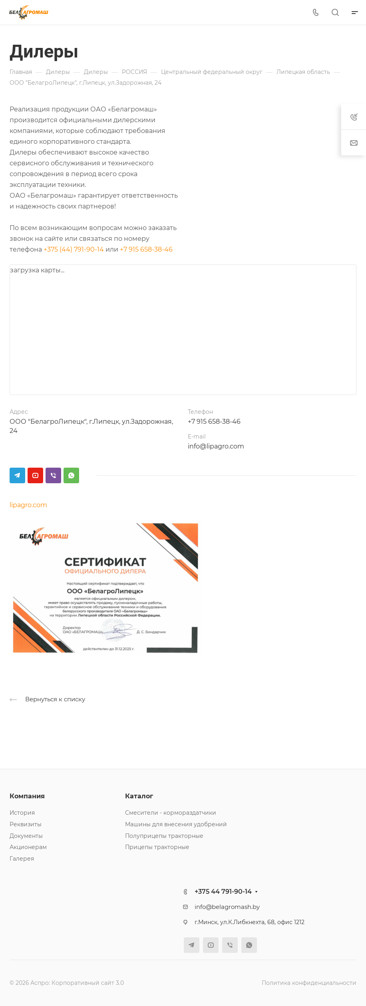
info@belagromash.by (227, 907)
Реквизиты (26, 824)
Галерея (22, 858)
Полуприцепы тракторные (164, 836)
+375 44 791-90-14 (223, 891)
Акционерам (28, 847)
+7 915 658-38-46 (146, 249)
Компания (27, 796)
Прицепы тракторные (157, 847)
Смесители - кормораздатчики (170, 813)
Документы (26, 836)
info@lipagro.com (216, 446)
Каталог (139, 796)
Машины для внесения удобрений (176, 824)
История (22, 813)
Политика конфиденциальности (309, 983)
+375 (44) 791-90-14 (74, 249)
